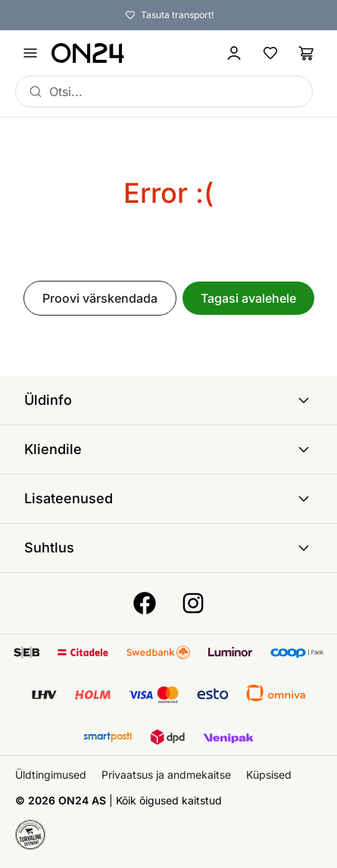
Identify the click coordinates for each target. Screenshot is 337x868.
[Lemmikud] (270, 53)
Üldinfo (168, 400)
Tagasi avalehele (248, 298)
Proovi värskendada (100, 298)
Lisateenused (168, 499)
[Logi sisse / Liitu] (234, 53)
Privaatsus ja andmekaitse (166, 774)
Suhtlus (168, 548)
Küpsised (269, 774)
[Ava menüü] (30, 53)
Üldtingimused (50, 774)
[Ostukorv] (307, 53)
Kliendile (168, 449)
